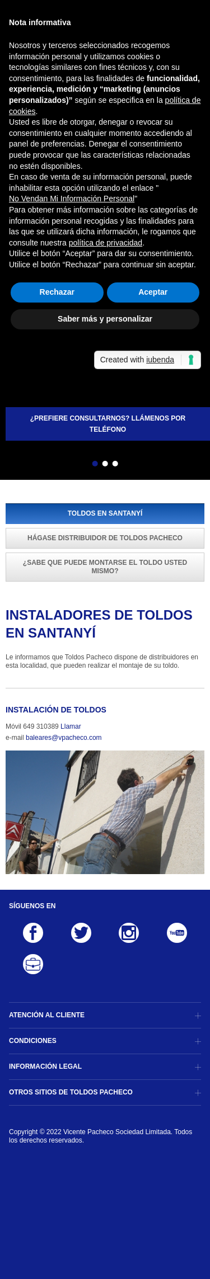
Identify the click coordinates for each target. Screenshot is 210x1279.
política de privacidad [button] (106, 242)
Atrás (75, 465)
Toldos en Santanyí (105, 513)
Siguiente (135, 465)
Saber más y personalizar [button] (105, 318)
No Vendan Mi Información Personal (71, 198)
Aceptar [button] (152, 291)
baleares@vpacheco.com (64, 738)
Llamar (70, 726)
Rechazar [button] (57, 291)
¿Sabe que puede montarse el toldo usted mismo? (105, 567)
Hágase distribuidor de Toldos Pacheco (105, 538)
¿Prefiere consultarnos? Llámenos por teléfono (108, 423)
